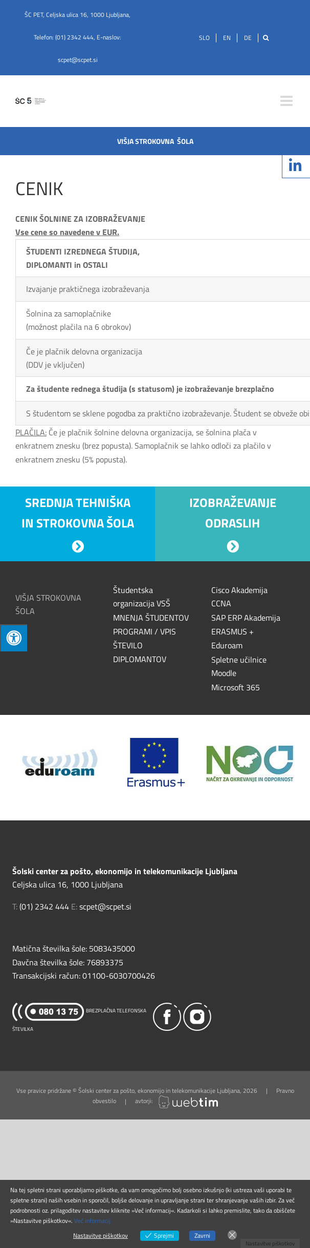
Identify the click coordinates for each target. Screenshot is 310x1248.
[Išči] (265, 38)
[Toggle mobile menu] (287, 101)
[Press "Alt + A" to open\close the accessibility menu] (13, 637)
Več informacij (92, 1220)
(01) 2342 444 (74, 37)
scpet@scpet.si (78, 60)
